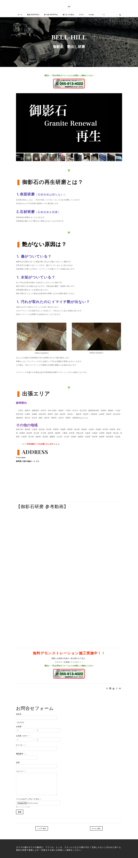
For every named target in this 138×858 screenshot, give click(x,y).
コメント (21, 771)
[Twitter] (117, 688)
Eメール (20, 745)
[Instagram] (110, 688)
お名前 (19, 726)
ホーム (20, 15)
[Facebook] (107, 688)
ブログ (81, 15)
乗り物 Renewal (51, 15)
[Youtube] (113, 688)
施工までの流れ (68, 15)
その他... (92, 15)
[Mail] (120, 688)
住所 (18, 762)
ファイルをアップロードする (28, 799)
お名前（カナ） (22, 736)
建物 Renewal (33, 15)
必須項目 (20, 722)
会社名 (18, 714)
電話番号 (21, 754)
